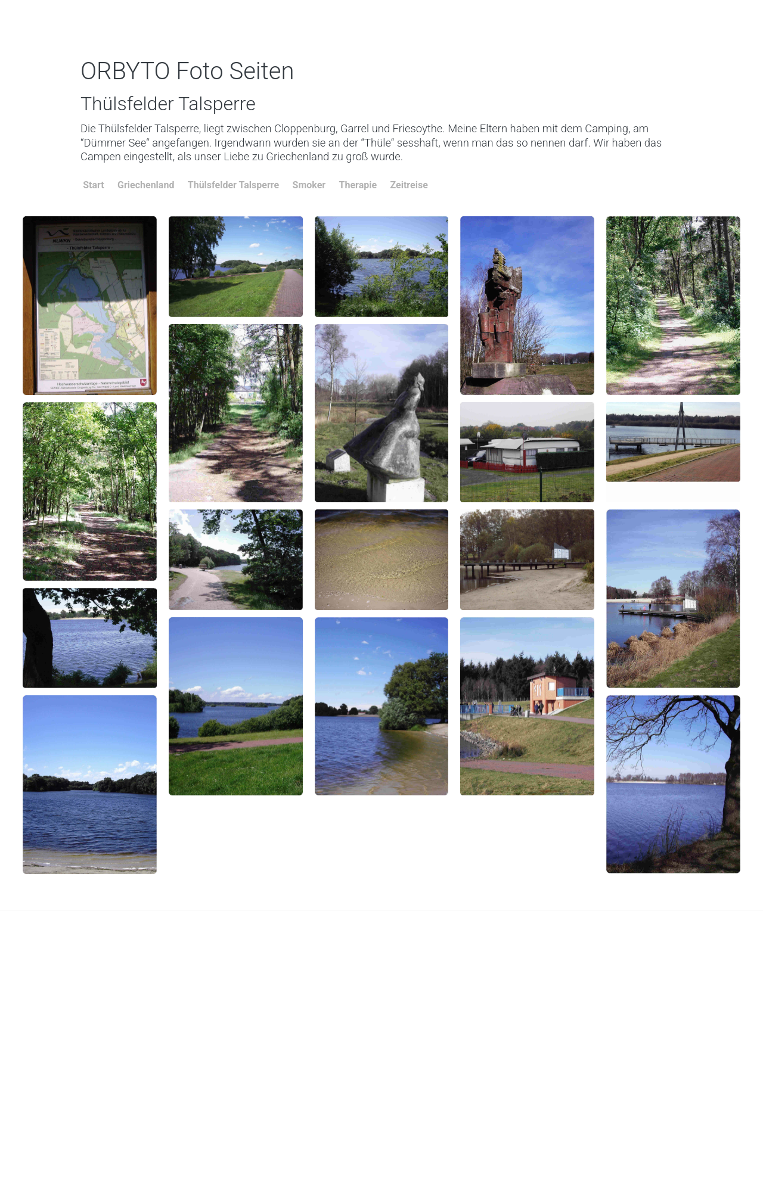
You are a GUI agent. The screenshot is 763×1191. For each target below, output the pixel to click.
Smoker (309, 185)
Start (93, 185)
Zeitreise (408, 185)
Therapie (358, 185)
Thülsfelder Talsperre (233, 185)
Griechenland (145, 185)
